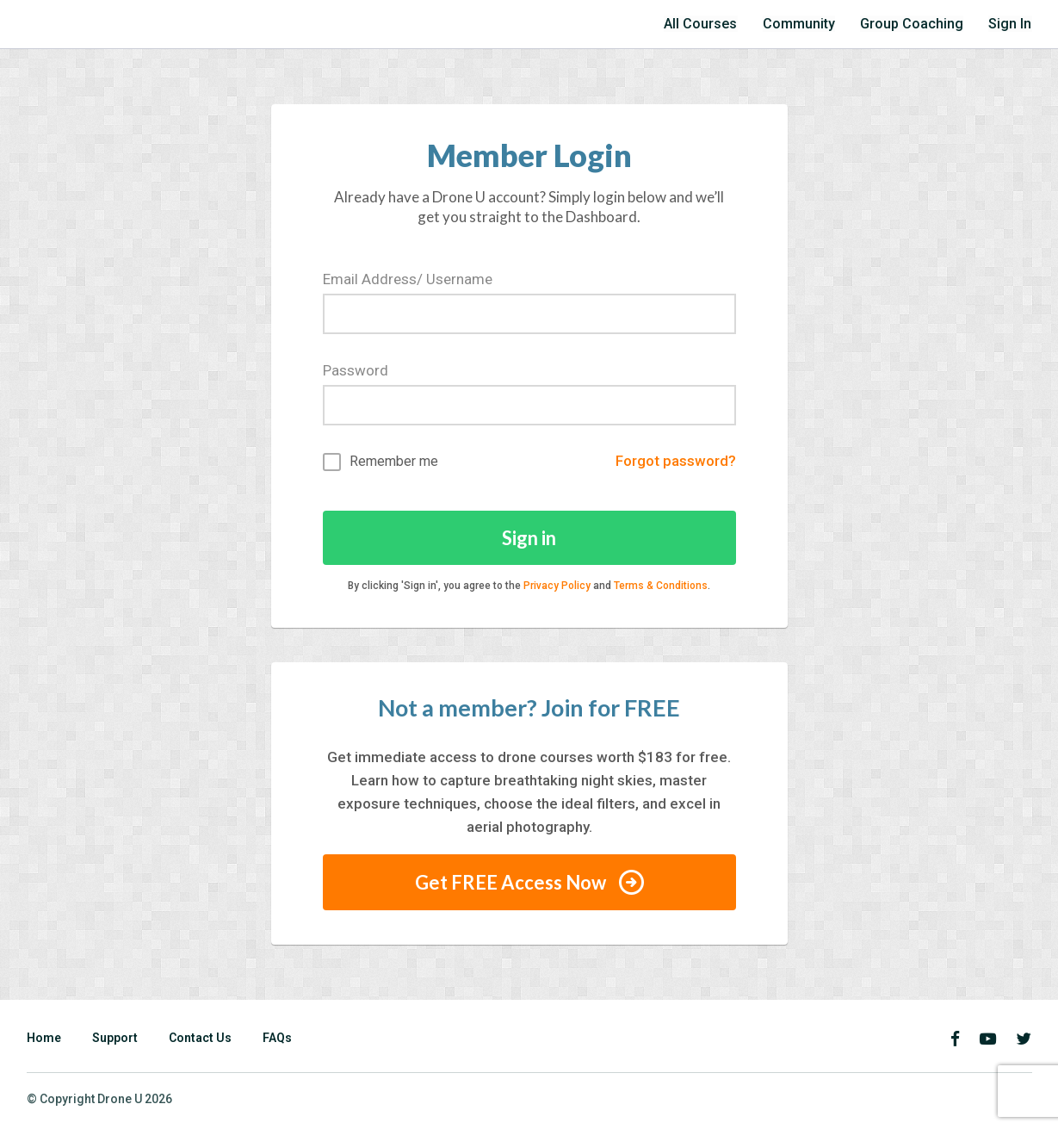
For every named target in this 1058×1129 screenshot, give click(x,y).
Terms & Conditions (661, 586)
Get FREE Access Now (529, 882)
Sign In (1011, 24)
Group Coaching (919, 24)
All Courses (720, 24)
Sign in (529, 537)
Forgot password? (676, 461)
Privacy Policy (557, 586)
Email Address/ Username (407, 279)
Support (115, 1038)
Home (44, 1038)
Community (813, 24)
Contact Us (200, 1038)
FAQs (277, 1038)
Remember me (380, 462)
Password (355, 370)
